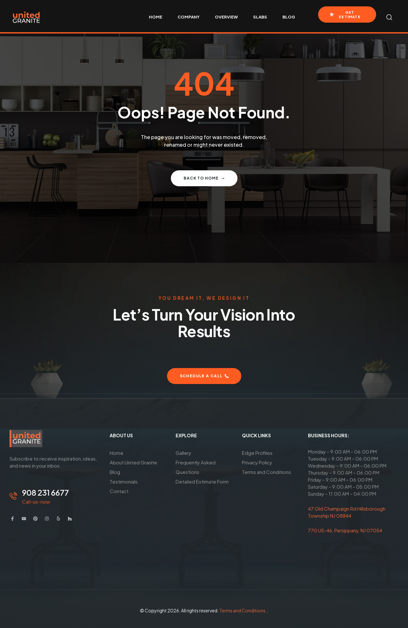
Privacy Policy (257, 462)
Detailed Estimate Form (202, 481)
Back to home (204, 178)
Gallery (183, 453)
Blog (115, 472)
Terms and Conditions (266, 472)
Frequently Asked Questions (195, 467)
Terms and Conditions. (243, 610)
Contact (119, 491)
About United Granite (133, 462)
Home (116, 453)
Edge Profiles (257, 453)
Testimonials (124, 481)
